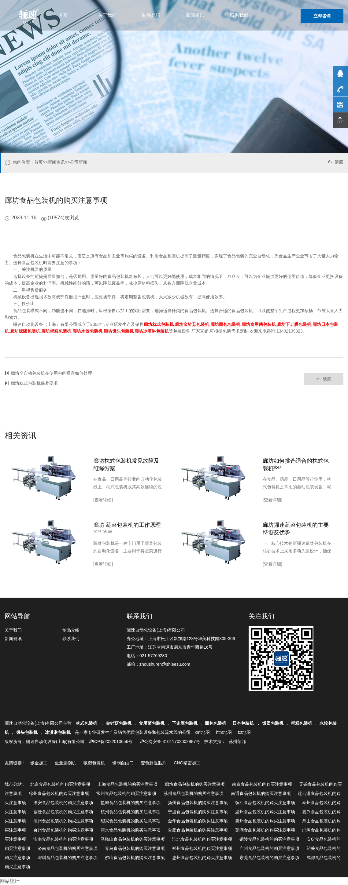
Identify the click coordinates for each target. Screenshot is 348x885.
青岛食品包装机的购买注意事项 (135, 848)
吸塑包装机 (94, 762)
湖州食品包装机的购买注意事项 (63, 820)
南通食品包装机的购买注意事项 (261, 793)
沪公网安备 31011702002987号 (170, 741)
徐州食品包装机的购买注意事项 (59, 793)
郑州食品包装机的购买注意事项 (202, 848)
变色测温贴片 (153, 762)
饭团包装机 (272, 723)
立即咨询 (322, 15)
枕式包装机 (87, 723)
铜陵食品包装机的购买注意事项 (269, 839)
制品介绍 (151, 15)
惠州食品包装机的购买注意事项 (202, 857)
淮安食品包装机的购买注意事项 (63, 802)
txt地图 (244, 732)
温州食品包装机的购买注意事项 (265, 811)
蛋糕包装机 (301, 723)
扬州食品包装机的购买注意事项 (198, 802)
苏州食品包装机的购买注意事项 (194, 793)
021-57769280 (153, 655)
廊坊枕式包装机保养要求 (34, 383)
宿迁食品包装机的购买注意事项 (63, 811)
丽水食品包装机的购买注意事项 (131, 830)
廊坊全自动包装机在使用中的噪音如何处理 (51, 373)
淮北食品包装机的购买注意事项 (202, 839)
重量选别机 (65, 762)
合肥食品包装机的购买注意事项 (198, 830)
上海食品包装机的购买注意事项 (127, 784)
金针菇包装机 (118, 723)
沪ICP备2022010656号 (110, 741)
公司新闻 (78, 162)
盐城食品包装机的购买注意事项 (131, 802)
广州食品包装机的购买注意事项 (269, 848)
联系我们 (239, 15)
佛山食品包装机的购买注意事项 (135, 857)
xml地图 (202, 732)
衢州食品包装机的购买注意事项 (265, 820)
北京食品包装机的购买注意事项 (60, 784)
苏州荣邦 (237, 741)
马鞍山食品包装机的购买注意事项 (133, 839)
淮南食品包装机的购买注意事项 (63, 839)
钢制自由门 (123, 762)
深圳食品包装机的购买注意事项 (68, 857)
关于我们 (107, 15)
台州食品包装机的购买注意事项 (63, 830)
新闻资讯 (195, 15)
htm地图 (223, 732)
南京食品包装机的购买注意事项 (262, 784)
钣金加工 (38, 762)
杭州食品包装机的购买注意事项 (131, 811)
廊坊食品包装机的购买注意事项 (195, 784)
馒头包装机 (27, 732)
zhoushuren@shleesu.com (164, 664)
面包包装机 (215, 723)
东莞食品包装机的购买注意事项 (269, 857)
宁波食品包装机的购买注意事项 (198, 811)
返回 (335, 163)
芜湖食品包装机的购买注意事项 (265, 830)
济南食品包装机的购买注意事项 (68, 848)
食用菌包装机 (152, 723)
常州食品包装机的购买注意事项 (126, 793)
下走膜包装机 (185, 723)
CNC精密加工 (187, 762)
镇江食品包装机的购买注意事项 (265, 802)
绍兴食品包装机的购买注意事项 (131, 820)
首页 (63, 15)
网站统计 (10, 881)
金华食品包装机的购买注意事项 (198, 820)
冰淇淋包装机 (58, 732)
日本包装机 (243, 723)
